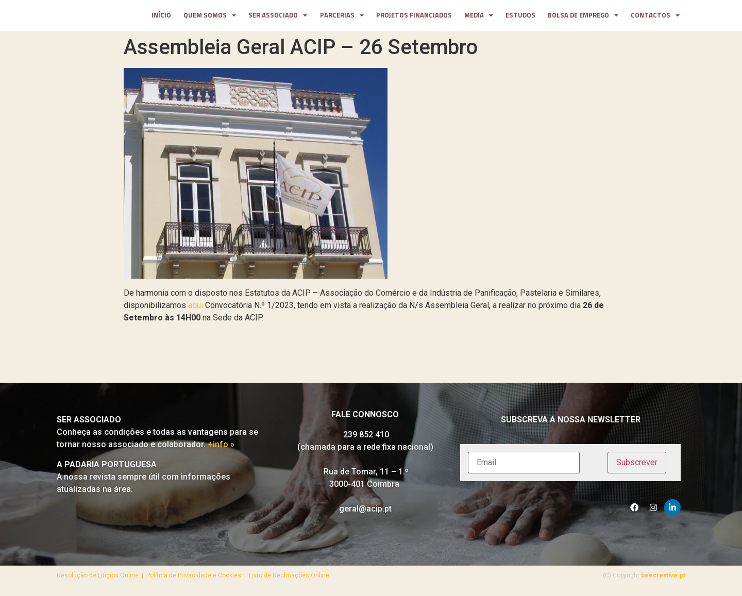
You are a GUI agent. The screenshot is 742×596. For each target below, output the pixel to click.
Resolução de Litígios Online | (101, 579)
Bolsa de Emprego (583, 17)
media (478, 17)
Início (161, 17)
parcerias (342, 17)
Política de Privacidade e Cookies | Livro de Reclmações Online (237, 579)
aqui (195, 309)
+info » (221, 448)
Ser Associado (277, 17)
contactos (655, 17)
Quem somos (209, 17)
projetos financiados (414, 17)
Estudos (520, 17)
